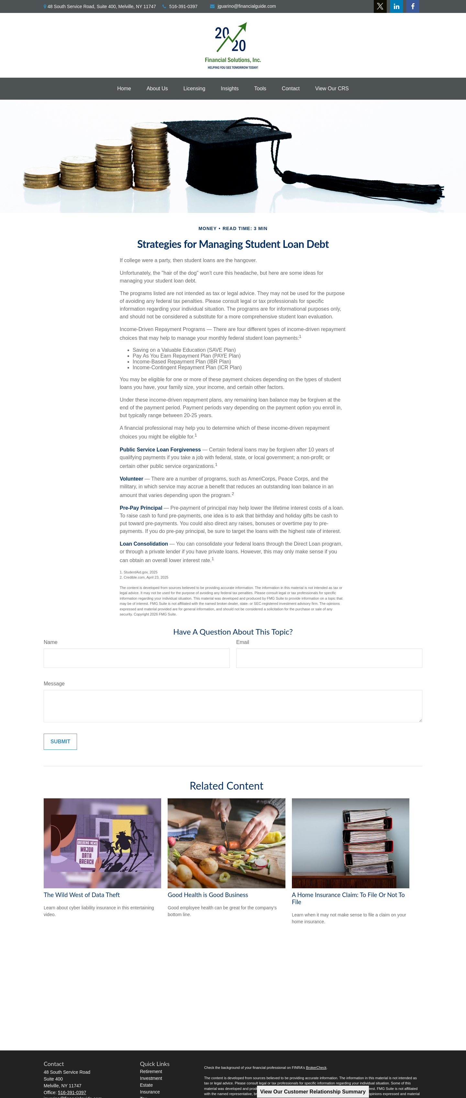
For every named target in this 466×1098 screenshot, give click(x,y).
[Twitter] (380, 6)
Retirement (151, 1071)
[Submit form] (60, 742)
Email (242, 642)
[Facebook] (412, 6)
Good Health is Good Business (208, 894)
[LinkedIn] (396, 6)
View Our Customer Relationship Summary (313, 1091)
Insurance (150, 1091)
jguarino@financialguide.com (243, 6)
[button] (124, 88)
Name (51, 642)
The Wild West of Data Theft (82, 894)
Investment (151, 1078)
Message (54, 683)
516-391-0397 (179, 6)
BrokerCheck (316, 1068)
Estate (146, 1085)
